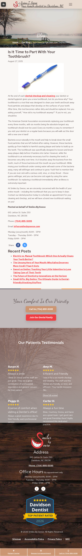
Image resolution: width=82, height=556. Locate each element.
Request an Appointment (41, 552)
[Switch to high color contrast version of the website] (3, 4)
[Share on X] (25, 246)
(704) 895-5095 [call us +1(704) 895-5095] (23, 221)
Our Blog (25, 42)
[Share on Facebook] (18, 246)
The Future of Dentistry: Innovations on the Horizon (40, 276)
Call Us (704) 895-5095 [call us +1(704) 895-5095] (68, 552)
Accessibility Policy (34, 539)
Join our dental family (41, 317)
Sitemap (16, 539)
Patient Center (14, 552)
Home (15, 42)
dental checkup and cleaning (40, 96)
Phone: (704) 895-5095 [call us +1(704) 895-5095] (41, 465)
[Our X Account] (43, 490)
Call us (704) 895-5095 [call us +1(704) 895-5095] (41, 309)
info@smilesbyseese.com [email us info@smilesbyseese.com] (27, 226)
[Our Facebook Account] (37, 490)
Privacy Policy (55, 539)
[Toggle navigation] (70, 4)
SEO (67, 539)
